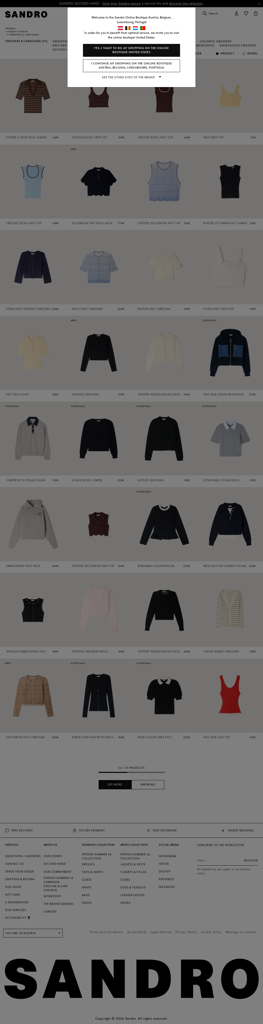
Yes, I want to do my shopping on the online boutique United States (131, 50)
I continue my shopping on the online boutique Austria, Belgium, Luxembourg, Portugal (131, 65)
